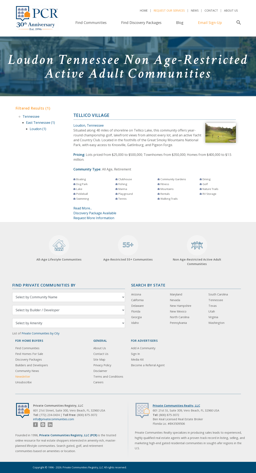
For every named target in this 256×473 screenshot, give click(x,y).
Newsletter (22, 376)
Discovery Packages (28, 359)
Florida (135, 311)
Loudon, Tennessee (88, 125)
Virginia (213, 317)
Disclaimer (100, 371)
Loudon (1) (38, 129)
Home (144, 10)
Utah (211, 311)
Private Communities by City (40, 333)
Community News (27, 371)
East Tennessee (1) (40, 122)
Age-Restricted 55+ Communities (128, 248)
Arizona (136, 294)
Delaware (137, 306)
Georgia (136, 317)
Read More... (82, 208)
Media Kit (137, 359)
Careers (98, 382)
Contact (211, 10)
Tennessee (31, 116)
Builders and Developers (31, 365)
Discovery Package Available (94, 213)
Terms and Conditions (108, 376)
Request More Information (93, 218)
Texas (212, 306)
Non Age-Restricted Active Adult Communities (197, 250)
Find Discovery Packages (141, 22)
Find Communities (91, 22)
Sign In (135, 354)
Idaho (135, 323)
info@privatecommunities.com (53, 419)
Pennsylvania (178, 323)
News (195, 10)
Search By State (148, 285)
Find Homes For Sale (29, 354)
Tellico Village (91, 115)
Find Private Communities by (44, 285)
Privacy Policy (102, 365)
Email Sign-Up (210, 22)
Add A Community (143, 348)
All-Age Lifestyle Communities (59, 248)
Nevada (175, 300)
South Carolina (218, 294)
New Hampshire (180, 306)
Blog (179, 22)
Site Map (99, 359)
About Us (231, 10)
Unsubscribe (23, 382)
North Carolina (179, 317)
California (137, 300)
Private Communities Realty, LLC (176, 405)
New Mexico (178, 311)
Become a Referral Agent (148, 365)
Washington (216, 323)
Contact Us (100, 354)
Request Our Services (169, 10)
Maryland (176, 294)
